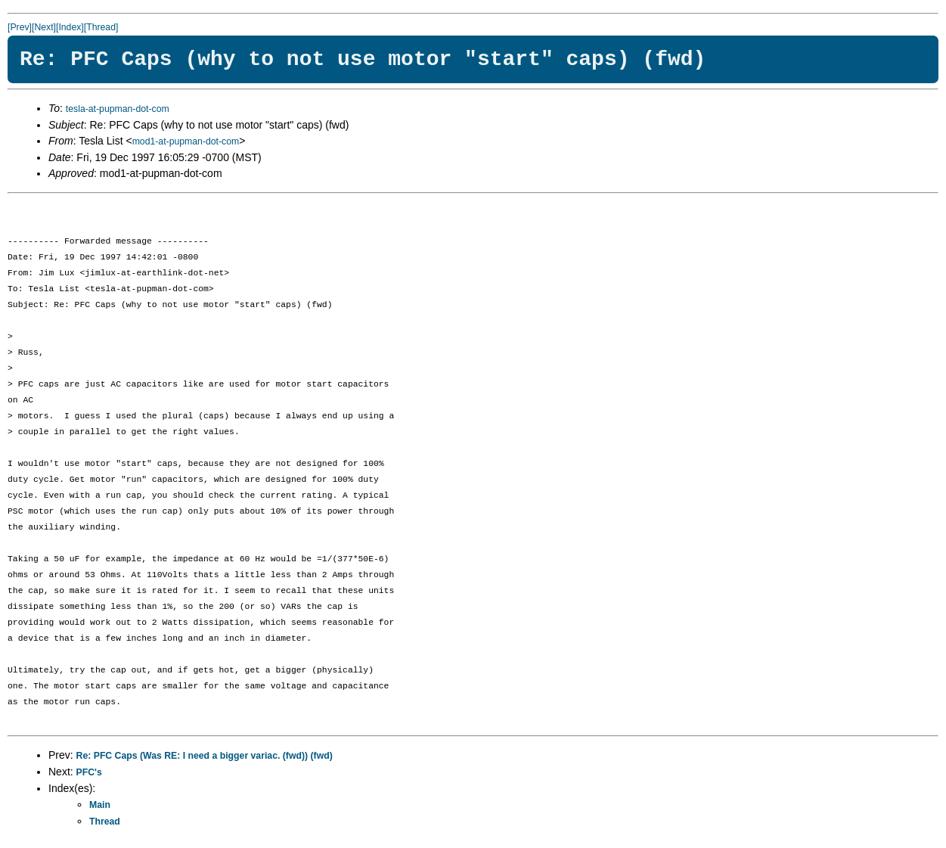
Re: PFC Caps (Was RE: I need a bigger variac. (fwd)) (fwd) (204, 755)
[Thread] (101, 27)
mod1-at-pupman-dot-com (186, 141)
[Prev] (20, 27)
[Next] (44, 27)
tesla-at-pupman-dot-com (117, 109)
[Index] (70, 27)
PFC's (89, 772)
